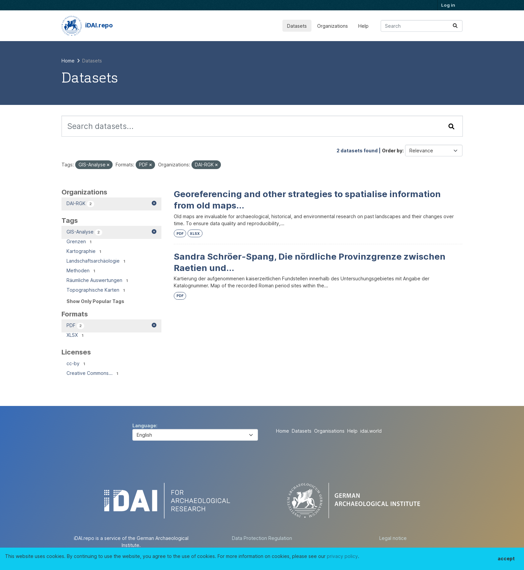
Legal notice (393, 538)
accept (506, 558)
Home (282, 431)
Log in (448, 5)
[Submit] (455, 26)
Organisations (329, 431)
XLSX (195, 234)
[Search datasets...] (422, 26)
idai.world (371, 431)
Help (363, 26)
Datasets (297, 26)
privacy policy (342, 556)
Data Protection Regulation (262, 538)
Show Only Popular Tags (95, 301)
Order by (392, 150)
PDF (179, 234)
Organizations (332, 26)
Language (144, 425)
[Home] (68, 60)
